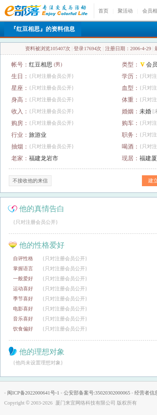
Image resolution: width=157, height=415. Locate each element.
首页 (103, 11)
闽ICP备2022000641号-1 (33, 393)
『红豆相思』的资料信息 (42, 29)
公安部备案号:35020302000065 (97, 393)
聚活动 (125, 11)
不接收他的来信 (30, 181)
